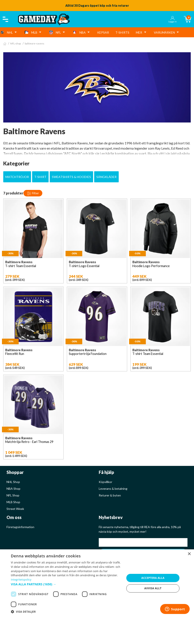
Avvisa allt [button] (152, 588)
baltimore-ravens (34, 43)
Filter (33, 193)
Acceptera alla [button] (152, 578)
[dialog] (97, 583)
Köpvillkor (105, 482)
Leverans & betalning (113, 488)
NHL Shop (13, 482)
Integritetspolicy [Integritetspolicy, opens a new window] (21, 579)
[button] (66, 584)
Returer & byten (110, 495)
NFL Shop (13, 495)
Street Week (15, 509)
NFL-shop (15, 43)
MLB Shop (13, 502)
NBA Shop (13, 488)
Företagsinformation (20, 527)
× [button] (189, 554)
